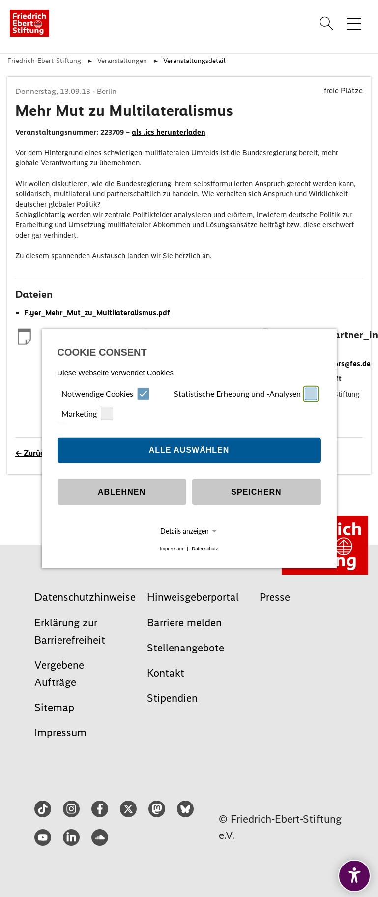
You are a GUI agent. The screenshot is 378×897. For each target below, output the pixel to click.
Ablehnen (121, 492)
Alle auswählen (189, 450)
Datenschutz (205, 548)
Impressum (171, 548)
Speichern (256, 492)
